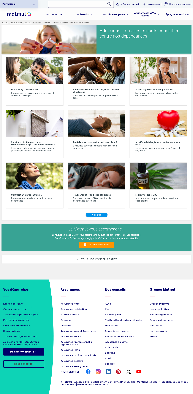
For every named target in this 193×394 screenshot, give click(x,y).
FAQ (105, 384)
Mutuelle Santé (16, 22)
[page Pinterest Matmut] (118, 372)
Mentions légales (147, 382)
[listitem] (34, 81)
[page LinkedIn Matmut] (108, 372)
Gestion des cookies (89, 384)
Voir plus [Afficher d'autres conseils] (96, 214)
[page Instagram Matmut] (98, 372)
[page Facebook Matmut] (88, 372)
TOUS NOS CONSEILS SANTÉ (99, 259)
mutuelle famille (130, 238)
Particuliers (8, 4)
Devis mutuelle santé (98, 244)
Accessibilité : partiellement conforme (97, 382)
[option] (19, 4)
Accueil (5, 22)
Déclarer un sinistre (24, 351)
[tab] (54, 14)
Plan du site (128, 382)
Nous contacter (23, 364)
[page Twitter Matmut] (128, 372)
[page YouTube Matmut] (138, 372)
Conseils (28, 22)
